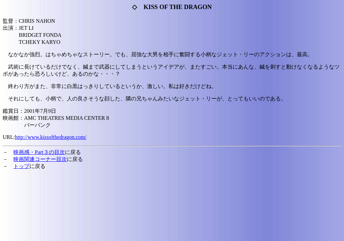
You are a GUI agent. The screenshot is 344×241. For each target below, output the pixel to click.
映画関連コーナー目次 (40, 159)
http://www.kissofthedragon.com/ (50, 137)
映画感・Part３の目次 (39, 152)
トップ (21, 166)
